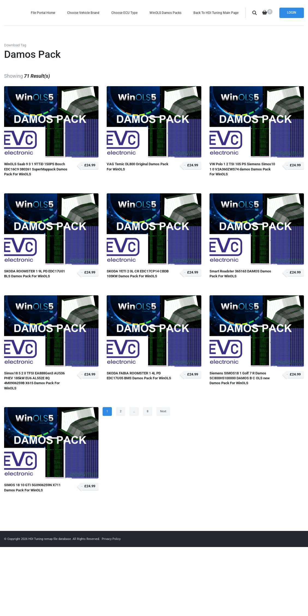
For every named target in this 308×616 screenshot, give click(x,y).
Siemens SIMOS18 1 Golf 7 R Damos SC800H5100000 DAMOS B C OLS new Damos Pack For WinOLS (240, 378)
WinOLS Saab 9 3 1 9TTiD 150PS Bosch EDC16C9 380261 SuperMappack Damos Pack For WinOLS (35, 169)
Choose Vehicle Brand (83, 13)
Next (163, 411)
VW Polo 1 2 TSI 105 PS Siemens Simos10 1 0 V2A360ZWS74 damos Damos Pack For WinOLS (242, 169)
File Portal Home (43, 13)
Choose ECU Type (124, 13)
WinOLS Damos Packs (165, 13)
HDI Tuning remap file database (49, 539)
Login (291, 12)
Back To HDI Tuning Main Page (215, 13)
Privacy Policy (111, 539)
